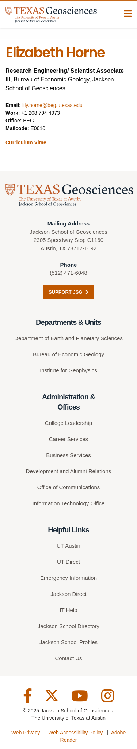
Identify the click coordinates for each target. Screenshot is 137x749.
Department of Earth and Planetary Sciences (68, 338)
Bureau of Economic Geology (68, 354)
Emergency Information (68, 578)
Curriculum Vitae (25, 142)
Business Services (68, 455)
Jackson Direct (68, 594)
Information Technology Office (69, 503)
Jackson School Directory (68, 626)
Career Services (68, 439)
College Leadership (68, 423)
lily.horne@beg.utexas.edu (52, 105)
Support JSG (68, 292)
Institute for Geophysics (68, 370)
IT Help (68, 610)
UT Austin (68, 546)
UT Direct (68, 562)
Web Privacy (25, 732)
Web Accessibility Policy (75, 732)
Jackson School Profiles (68, 642)
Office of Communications (68, 487)
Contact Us (68, 658)
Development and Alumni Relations (68, 471)
